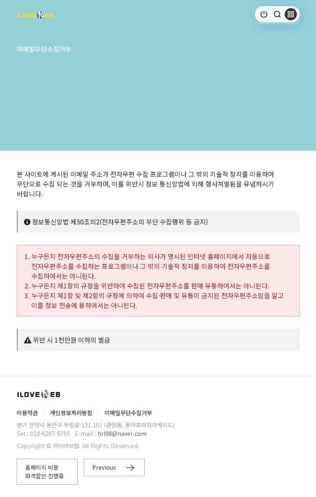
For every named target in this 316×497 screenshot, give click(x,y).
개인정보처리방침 (71, 413)
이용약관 (27, 413)
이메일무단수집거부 (128, 413)
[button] (291, 14)
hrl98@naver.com (122, 433)
